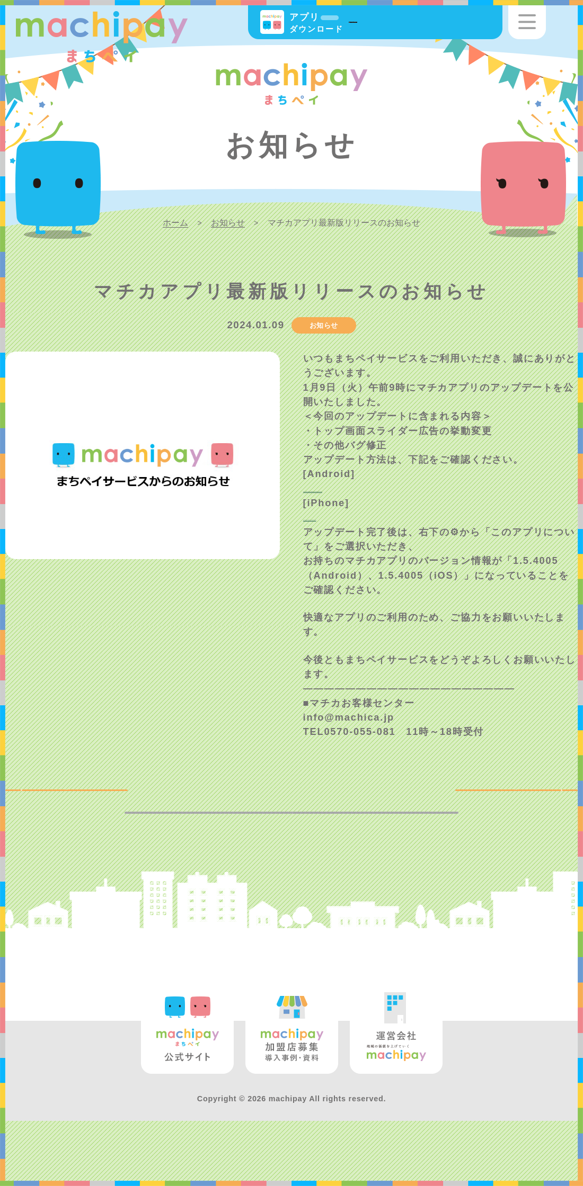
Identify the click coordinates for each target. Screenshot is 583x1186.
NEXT (540, 813)
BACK (41, 813)
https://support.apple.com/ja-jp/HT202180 (417, 532)
